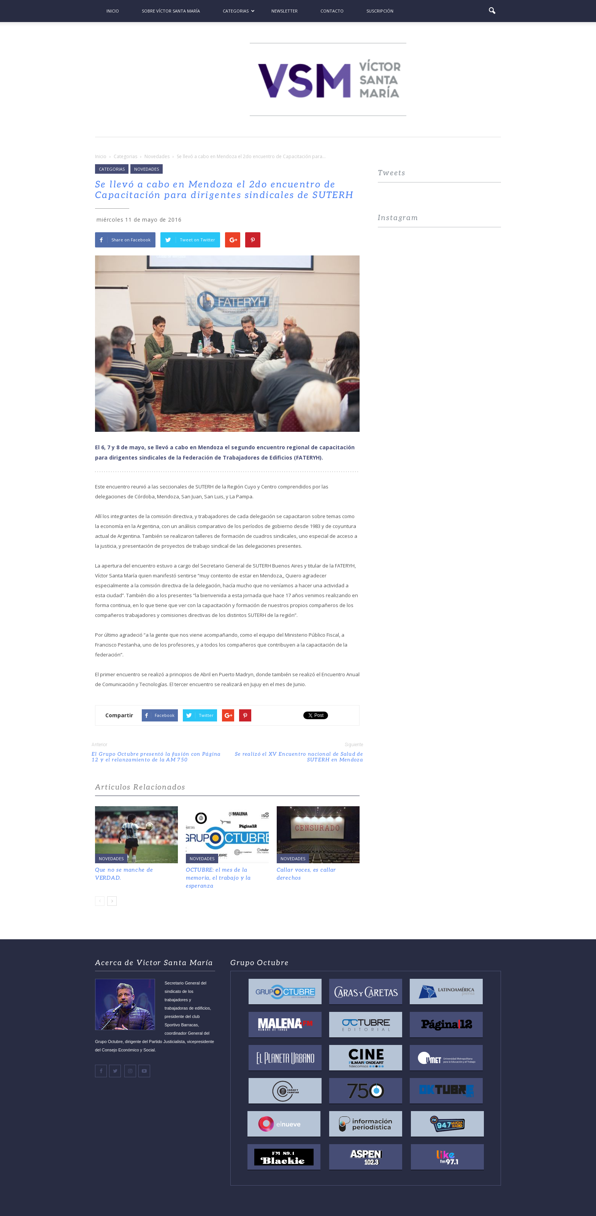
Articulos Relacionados (140, 787)
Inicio (112, 11)
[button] (492, 11)
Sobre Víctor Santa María (171, 11)
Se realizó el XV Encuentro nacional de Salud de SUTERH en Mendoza (299, 757)
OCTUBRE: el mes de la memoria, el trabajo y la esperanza (218, 878)
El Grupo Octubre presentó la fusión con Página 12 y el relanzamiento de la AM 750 (156, 757)
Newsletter (284, 11)
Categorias (239, 11)
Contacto (332, 11)
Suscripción (379, 11)
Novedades (146, 169)
